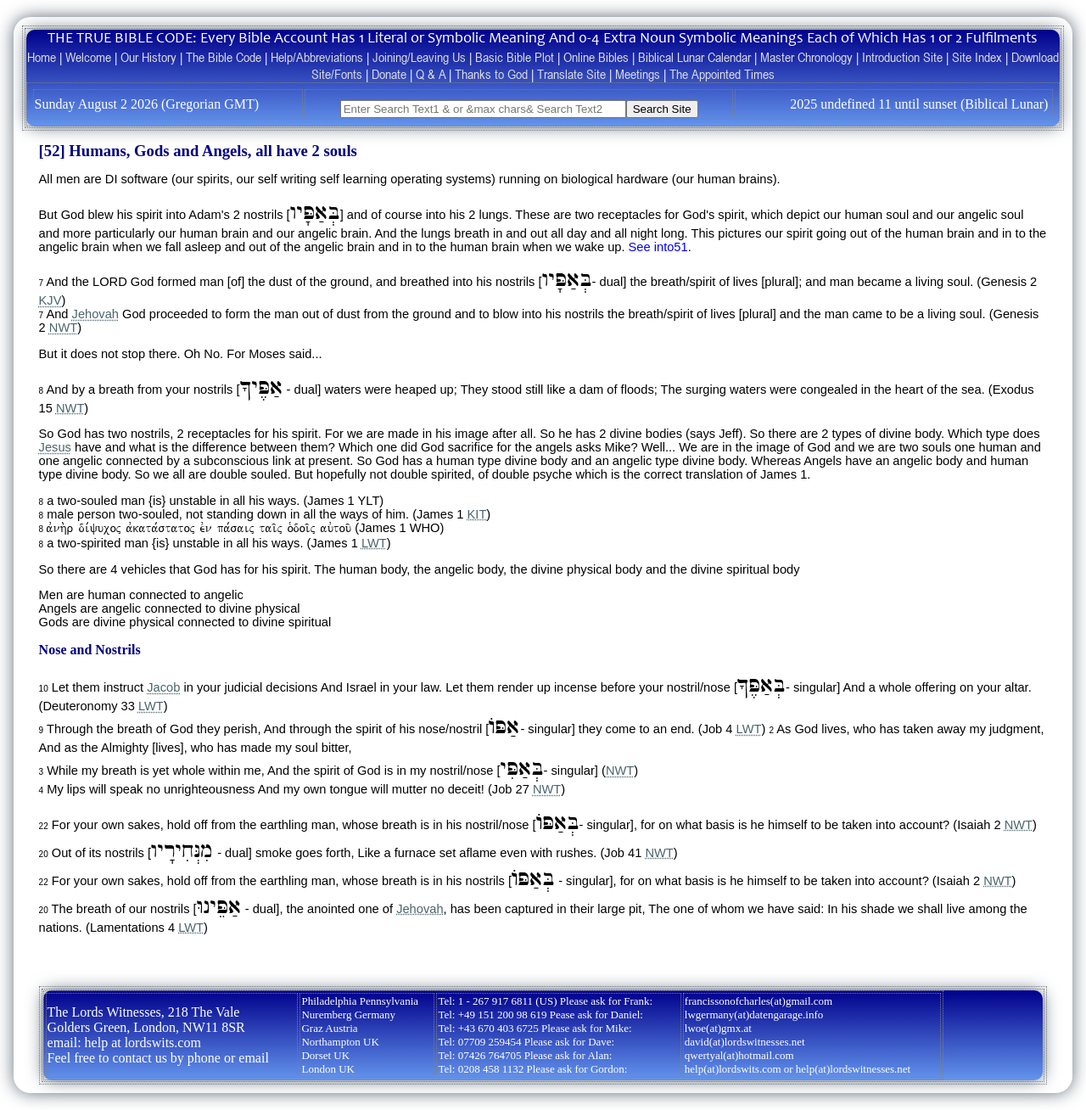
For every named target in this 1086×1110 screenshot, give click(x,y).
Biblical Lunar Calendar (694, 56)
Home (41, 56)
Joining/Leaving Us (419, 56)
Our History (148, 56)
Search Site (662, 109)
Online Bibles (596, 56)
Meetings (637, 73)
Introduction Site (902, 56)
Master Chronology (806, 56)
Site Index (977, 56)
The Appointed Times (722, 73)
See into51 (658, 247)
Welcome (88, 56)
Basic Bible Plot (514, 56)
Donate (389, 73)
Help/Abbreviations (317, 56)
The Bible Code (223, 56)
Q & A (430, 73)
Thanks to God (491, 73)
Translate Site (571, 73)
